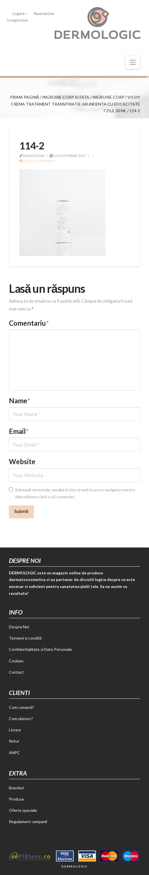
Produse (16, 799)
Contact (16, 672)
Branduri (16, 787)
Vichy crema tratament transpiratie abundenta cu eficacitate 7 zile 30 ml (75, 104)
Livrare (15, 729)
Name (19, 400)
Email (19, 431)
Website (22, 461)
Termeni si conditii (25, 638)
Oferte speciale (23, 810)
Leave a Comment (37, 161)
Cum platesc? (21, 718)
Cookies (16, 660)
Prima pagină (24, 97)
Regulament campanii (28, 821)
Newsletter (44, 13)
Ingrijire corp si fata (65, 97)
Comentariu (29, 323)
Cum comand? (21, 707)
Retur (14, 741)
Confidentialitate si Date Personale (40, 649)
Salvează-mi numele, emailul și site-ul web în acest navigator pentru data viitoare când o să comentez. (75, 493)
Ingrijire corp (108, 97)
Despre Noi (19, 626)
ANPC (14, 752)
